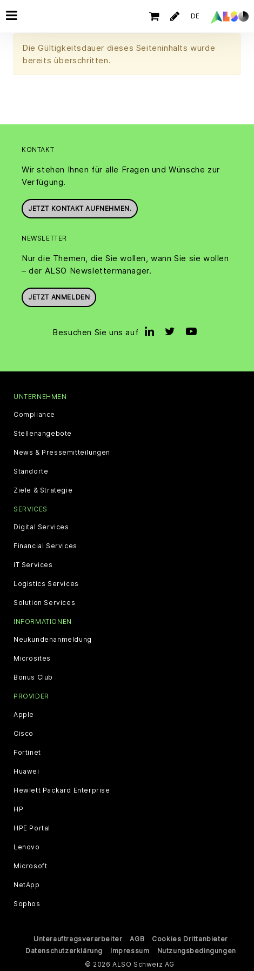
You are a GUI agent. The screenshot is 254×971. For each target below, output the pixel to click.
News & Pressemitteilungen (62, 451)
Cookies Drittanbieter (190, 938)
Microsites (32, 657)
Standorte (31, 470)
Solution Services (44, 602)
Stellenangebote (43, 432)
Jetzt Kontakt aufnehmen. (79, 207)
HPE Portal (32, 827)
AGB (137, 938)
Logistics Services (46, 583)
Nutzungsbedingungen (196, 950)
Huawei (26, 770)
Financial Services (45, 545)
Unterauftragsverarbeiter (78, 938)
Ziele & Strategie (43, 489)
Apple (24, 713)
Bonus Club (33, 676)
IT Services (33, 564)
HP (18, 808)
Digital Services (41, 526)
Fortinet (27, 751)
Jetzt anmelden (59, 296)
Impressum (129, 950)
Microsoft (30, 865)
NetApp (27, 884)
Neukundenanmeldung (53, 638)
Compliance (34, 413)
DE (195, 16)
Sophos (27, 903)
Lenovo (27, 846)
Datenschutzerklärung (64, 950)
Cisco (24, 732)
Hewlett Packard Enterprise (62, 789)
